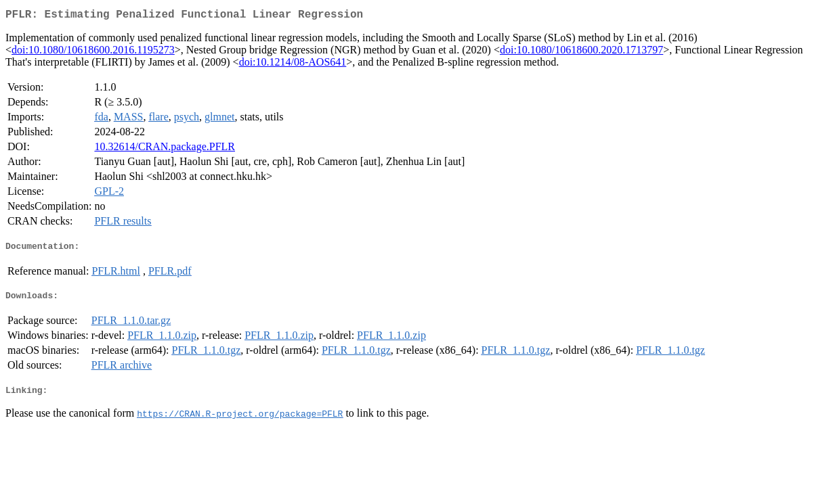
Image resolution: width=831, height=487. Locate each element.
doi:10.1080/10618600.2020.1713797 (581, 52)
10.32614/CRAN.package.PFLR (164, 149)
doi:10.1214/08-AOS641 (293, 64)
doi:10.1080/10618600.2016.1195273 (93, 52)
